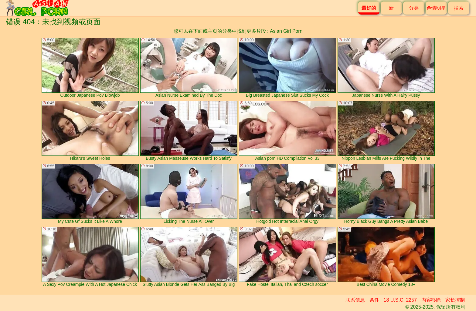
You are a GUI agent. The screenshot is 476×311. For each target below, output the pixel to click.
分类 (414, 8)
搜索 (459, 8)
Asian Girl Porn (286, 31)
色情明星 (436, 8)
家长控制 (455, 300)
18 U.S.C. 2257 (400, 300)
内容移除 (431, 300)
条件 (374, 300)
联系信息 (355, 300)
